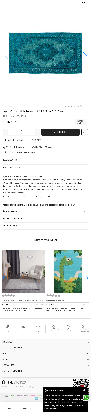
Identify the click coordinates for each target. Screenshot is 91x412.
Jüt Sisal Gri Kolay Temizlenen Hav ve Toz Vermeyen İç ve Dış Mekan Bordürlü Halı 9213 (22, 301)
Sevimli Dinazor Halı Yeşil (55, 300)
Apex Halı (8, 106)
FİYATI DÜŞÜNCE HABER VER (22, 153)
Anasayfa (9, 408)
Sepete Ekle (60, 132)
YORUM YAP (68, 106)
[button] (85, 55)
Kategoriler (27, 408)
